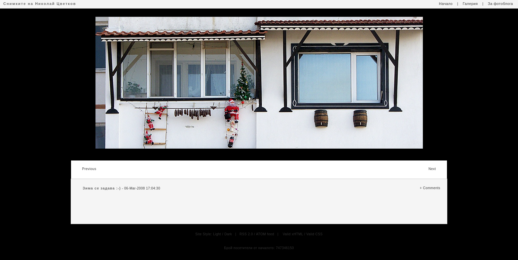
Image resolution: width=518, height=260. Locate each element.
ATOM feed (265, 234)
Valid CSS (314, 234)
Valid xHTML (293, 234)
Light (217, 234)
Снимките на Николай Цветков (39, 4)
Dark (228, 234)
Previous (89, 169)
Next (432, 169)
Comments (431, 188)
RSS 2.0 (246, 234)
